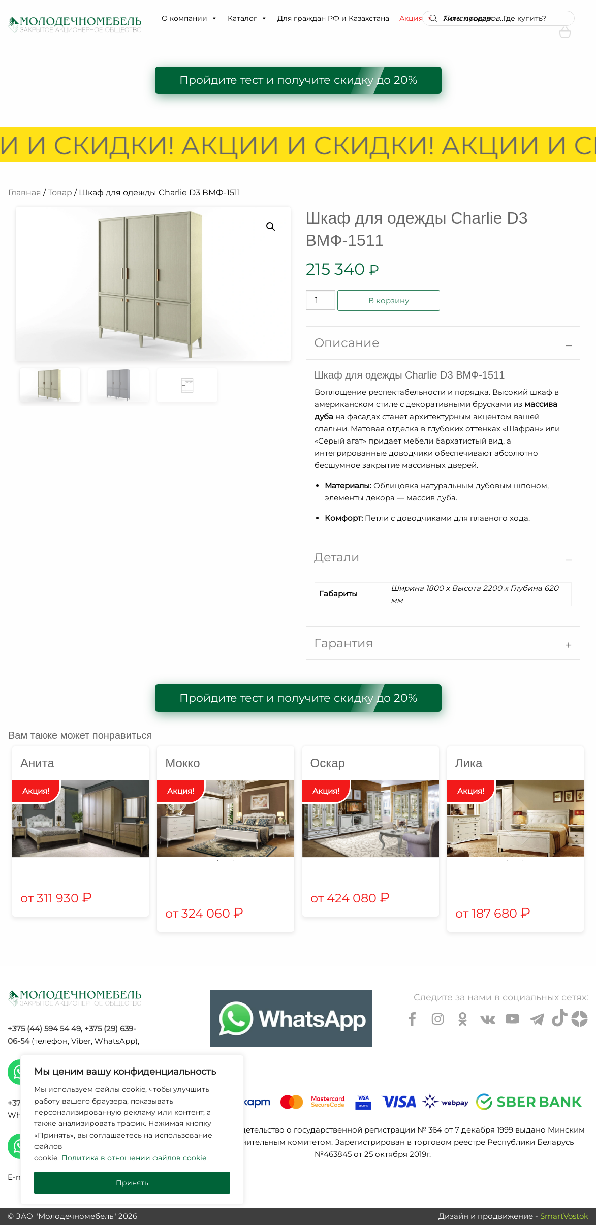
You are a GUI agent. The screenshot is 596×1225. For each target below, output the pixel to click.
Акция (416, 18)
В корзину (388, 300)
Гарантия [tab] (343, 643)
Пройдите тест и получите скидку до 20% (298, 80)
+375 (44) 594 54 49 (44, 1028)
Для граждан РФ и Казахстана (333, 18)
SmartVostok (564, 1216)
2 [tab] (233, 861)
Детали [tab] (337, 557)
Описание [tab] (347, 342)
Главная (24, 192)
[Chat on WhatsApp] (291, 1018)
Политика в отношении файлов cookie (133, 1158)
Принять (132, 1182)
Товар (60, 192)
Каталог (247, 18)
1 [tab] (218, 861)
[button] (213, 18)
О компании (189, 18)
